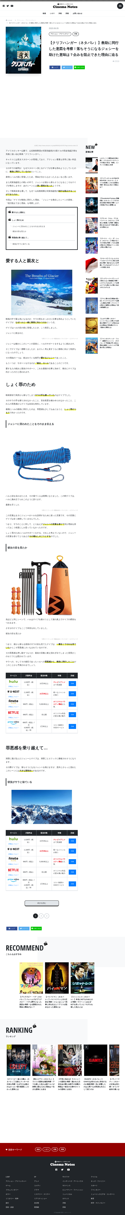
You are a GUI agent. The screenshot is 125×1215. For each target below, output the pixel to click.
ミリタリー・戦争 (12, 1198)
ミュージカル (67, 1194)
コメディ (37, 1185)
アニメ (36, 1181)
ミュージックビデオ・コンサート (103, 1194)
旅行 (7, 1203)
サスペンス (66, 1185)
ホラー (8, 1194)
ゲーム (8, 1185)
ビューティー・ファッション (72, 1190)
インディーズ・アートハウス (72, 1181)
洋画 (60, 13)
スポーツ (94, 1185)
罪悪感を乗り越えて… (20, 238)
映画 (44, 13)
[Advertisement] (62, 106)
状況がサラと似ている (21, 244)
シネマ (52, 13)
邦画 (67, 13)
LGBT (8, 1177)
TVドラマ (65, 1177)
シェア (55, 67)
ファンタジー (95, 1190)
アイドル (94, 1177)
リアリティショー (40, 1198)
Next (116, 1071)
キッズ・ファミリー (98, 1181)
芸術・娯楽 (10, 1207)
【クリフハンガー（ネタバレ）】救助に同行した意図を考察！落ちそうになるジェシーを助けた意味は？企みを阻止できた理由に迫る (52, 23)
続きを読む (41, 903)
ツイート (67, 67)
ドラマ (36, 1190)
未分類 (36, 1203)
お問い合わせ (77, 13)
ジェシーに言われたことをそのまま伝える (29, 226)
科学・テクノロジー (98, 1203)
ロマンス (65, 1198)
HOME (10, 20)
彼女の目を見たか (19, 231)
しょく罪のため (18, 220)
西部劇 (36, 1207)
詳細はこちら (13, 686)
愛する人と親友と (18, 212)
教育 (92, 1198)
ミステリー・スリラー (42, 1194)
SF (35, 1177)
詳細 (72, 683)
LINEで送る (79, 67)
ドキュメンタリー (12, 1190)
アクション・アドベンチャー (26, 20)
